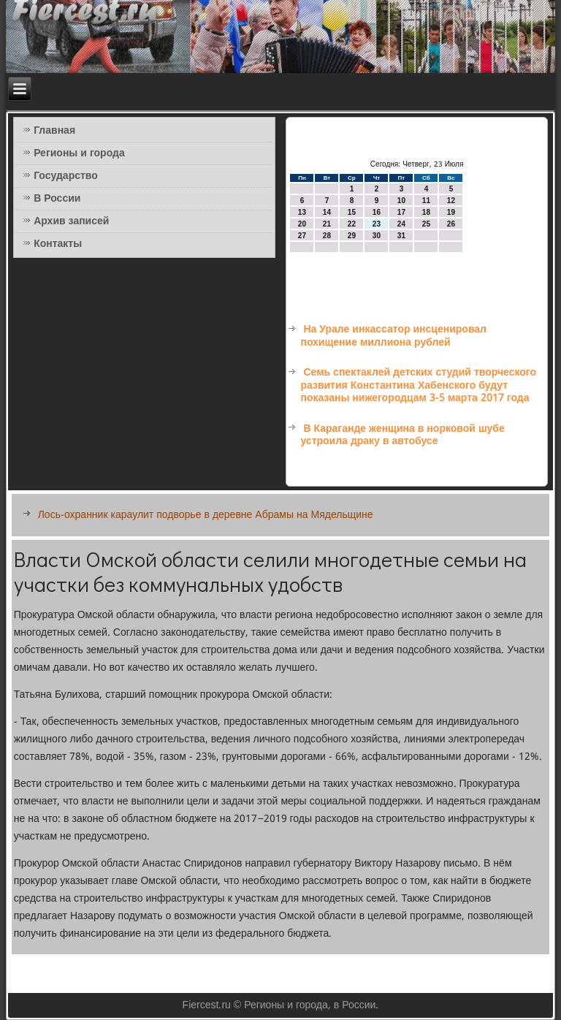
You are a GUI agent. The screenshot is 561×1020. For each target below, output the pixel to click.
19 (451, 212)
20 (302, 224)
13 (302, 212)
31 (401, 236)
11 (426, 201)
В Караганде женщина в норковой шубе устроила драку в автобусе (402, 435)
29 (352, 236)
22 (352, 224)
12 (451, 201)
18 (426, 212)
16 (377, 212)
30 (377, 236)
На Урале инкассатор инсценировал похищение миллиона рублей (393, 336)
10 (401, 201)
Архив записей (71, 221)
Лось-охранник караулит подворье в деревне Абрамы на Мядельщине (205, 515)
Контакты (58, 244)
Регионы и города (79, 153)
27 (302, 236)
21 (327, 224)
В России (57, 199)
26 (451, 224)
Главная (54, 131)
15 (352, 212)
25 (426, 224)
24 (401, 224)
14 (327, 212)
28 (327, 236)
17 (401, 212)
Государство (66, 176)
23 (377, 224)
